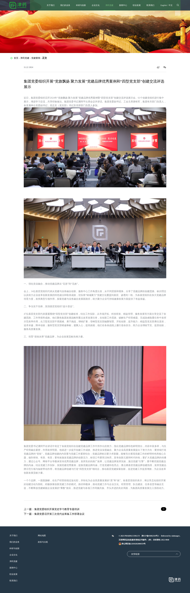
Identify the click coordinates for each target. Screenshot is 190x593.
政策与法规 (44, 542)
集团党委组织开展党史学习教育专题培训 (58, 509)
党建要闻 (37, 58)
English (163, 5)
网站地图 (43, 535)
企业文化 (14, 555)
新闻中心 (14, 568)
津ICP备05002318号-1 (150, 536)
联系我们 (14, 580)
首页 (16, 58)
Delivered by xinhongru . (170, 536)
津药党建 (25, 58)
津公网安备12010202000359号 (132, 544)
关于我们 (14, 535)
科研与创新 (15, 548)
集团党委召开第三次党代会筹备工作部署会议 (60, 513)
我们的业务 (15, 542)
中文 (170, 5)
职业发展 (14, 574)
